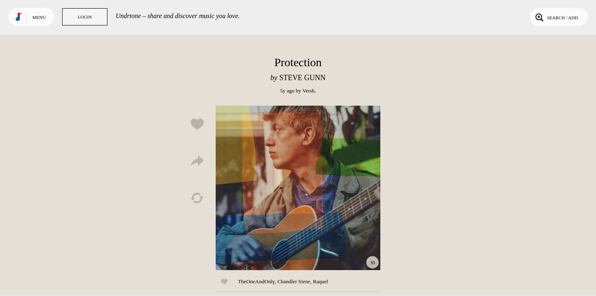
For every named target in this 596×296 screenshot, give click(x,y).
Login (85, 16)
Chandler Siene (293, 281)
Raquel (320, 281)
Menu (39, 17)
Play (298, 187)
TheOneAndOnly (256, 281)
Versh (309, 91)
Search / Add (556, 17)
